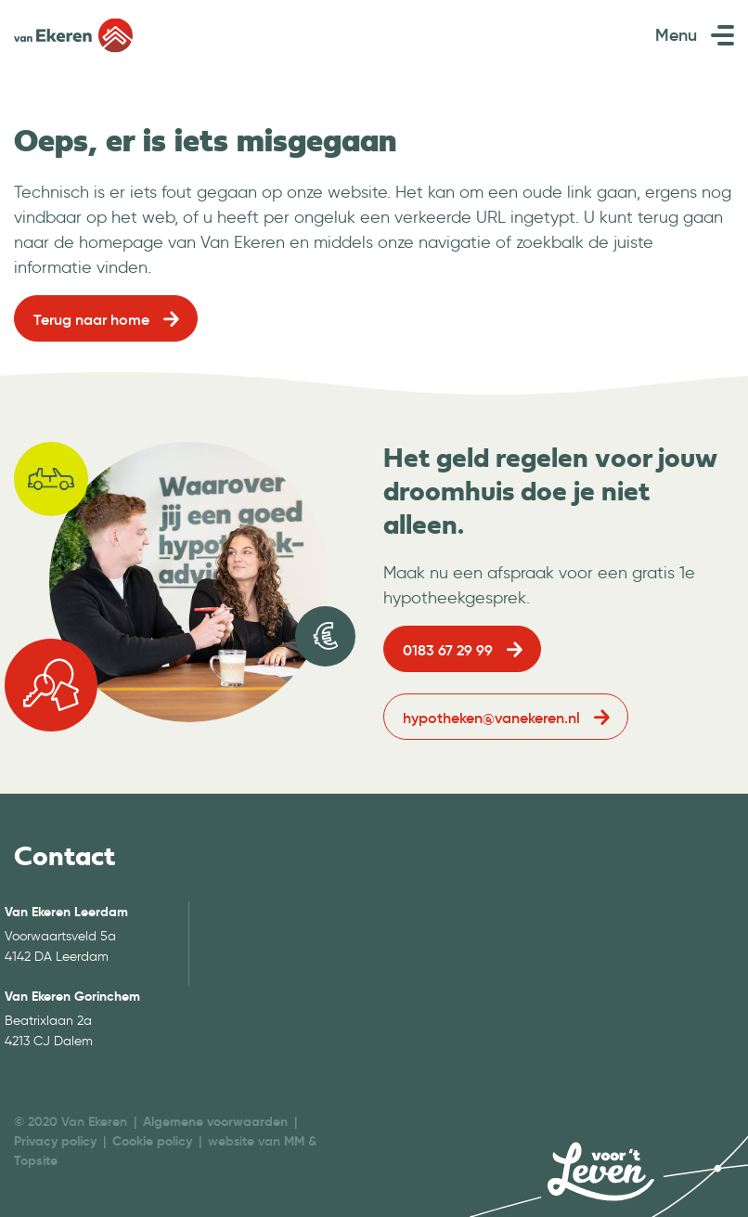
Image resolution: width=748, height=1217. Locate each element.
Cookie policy (152, 1141)
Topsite (36, 1160)
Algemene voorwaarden (215, 1121)
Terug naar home (91, 319)
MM (294, 1141)
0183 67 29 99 (448, 650)
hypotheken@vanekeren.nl (491, 717)
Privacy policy (55, 1141)
